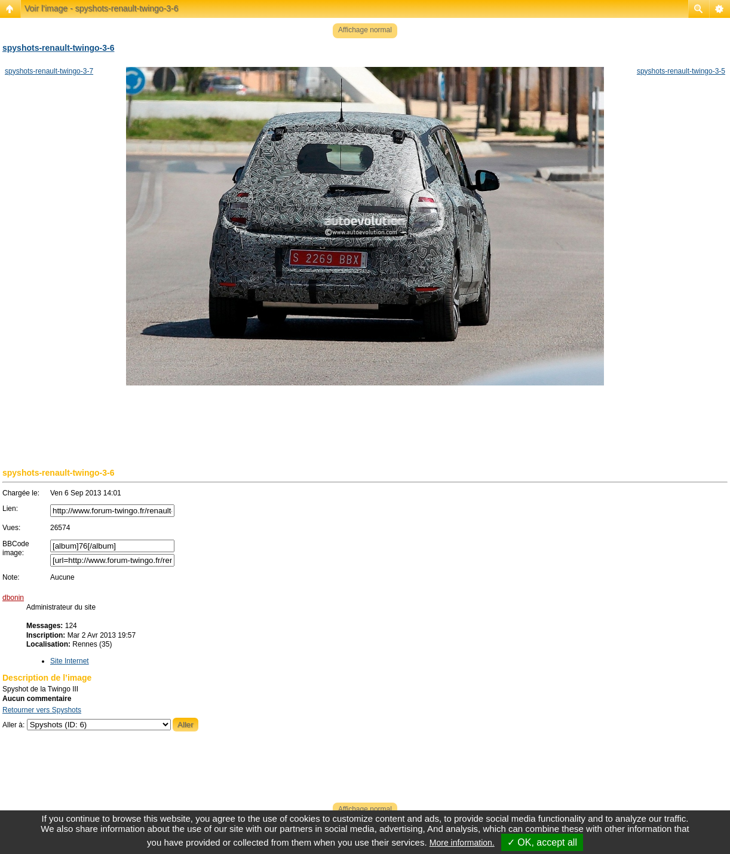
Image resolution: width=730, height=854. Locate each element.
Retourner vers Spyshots (41, 710)
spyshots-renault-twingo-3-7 (49, 71)
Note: (11, 577)
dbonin (13, 597)
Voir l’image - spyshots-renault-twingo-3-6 (101, 8)
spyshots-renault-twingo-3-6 (58, 48)
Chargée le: (20, 493)
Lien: (10, 508)
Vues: (11, 528)
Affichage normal (365, 30)
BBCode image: (15, 549)
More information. (462, 842)
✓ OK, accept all (542, 842)
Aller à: (13, 725)
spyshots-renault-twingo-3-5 (681, 71)
